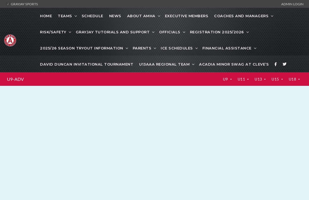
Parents (142, 48)
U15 (276, 79)
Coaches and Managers (241, 16)
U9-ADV (15, 79)
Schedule (92, 16)
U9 (226, 79)
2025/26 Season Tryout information (81, 48)
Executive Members (186, 16)
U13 (259, 79)
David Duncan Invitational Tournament (86, 64)
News (115, 16)
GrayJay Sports (22, 4)
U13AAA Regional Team (164, 64)
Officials (169, 32)
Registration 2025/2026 (217, 32)
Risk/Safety (53, 32)
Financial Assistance (227, 48)
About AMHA (141, 16)
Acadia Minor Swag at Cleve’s (234, 64)
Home (46, 16)
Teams (65, 16)
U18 (293, 79)
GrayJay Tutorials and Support (113, 32)
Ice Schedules (177, 48)
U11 (242, 79)
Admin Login (292, 4)
